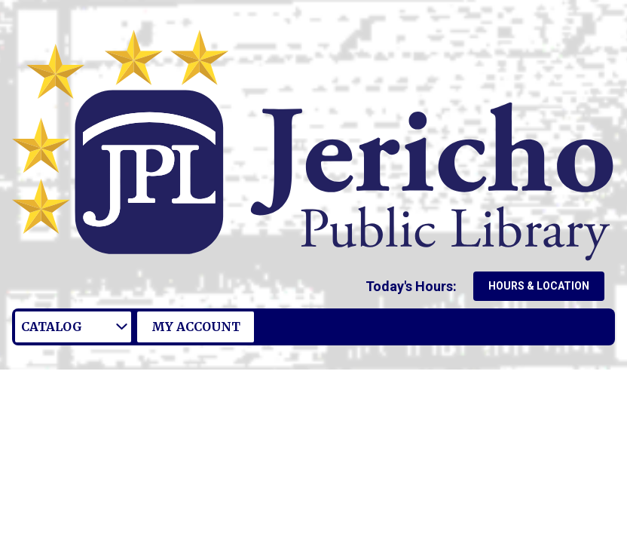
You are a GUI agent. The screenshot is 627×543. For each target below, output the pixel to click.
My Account (195, 326)
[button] (414, 286)
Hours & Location (538, 286)
